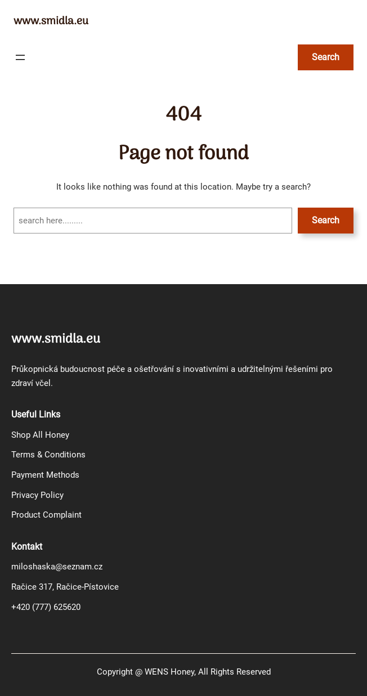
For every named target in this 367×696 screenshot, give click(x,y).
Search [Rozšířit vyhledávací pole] (325, 57)
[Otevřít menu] (20, 57)
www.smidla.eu (51, 21)
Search (325, 220)
